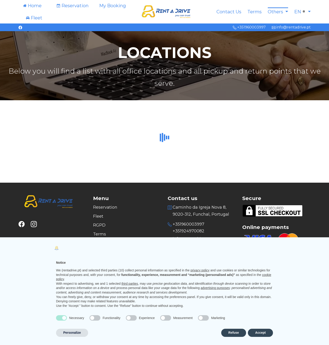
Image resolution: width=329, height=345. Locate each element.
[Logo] (164, 11)
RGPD (99, 225)
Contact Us (228, 11)
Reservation (75, 5)
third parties (129, 283)
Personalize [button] (72, 332)
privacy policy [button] (199, 270)
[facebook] (20, 27)
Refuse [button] (233, 332)
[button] (278, 11)
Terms (254, 11)
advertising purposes (215, 288)
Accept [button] (260, 332)
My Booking (112, 5)
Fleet (36, 18)
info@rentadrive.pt (291, 27)
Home (35, 5)
